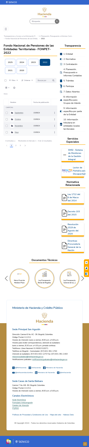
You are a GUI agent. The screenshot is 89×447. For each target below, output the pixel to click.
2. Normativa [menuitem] (69, 59)
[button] (82, 278)
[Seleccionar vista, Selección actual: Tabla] (8, 88)
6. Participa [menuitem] (69, 86)
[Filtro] (13, 80)
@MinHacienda (19, 368)
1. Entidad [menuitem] (68, 54)
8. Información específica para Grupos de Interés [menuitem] (72, 99)
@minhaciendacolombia (22, 372)
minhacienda (35, 368)
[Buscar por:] (43, 80)
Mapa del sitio (55, 414)
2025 (10, 62)
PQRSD (15, 408)
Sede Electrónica (19, 400)
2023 (33, 62)
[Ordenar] (27, 80)
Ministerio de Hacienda (53, 368)
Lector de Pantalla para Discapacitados (80, 170)
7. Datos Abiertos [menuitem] (72, 91)
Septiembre (19, 113)
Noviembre (19, 126)
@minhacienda (64, 372)
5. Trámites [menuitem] (69, 80)
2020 (21, 70)
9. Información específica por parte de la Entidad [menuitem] (73, 111)
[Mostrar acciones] (54, 113)
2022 (45, 62)
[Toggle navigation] (5, 29)
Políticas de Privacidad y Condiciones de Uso (30, 414)
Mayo (17, 132)
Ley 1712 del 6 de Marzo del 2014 (74, 197)
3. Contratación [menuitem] (70, 64)
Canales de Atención (20, 405)
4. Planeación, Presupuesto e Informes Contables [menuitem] (73, 72)
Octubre (18, 119)
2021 (10, 70)
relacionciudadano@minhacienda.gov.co (27, 356)
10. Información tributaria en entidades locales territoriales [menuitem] (72, 124)
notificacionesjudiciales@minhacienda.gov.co (49, 359)
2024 (21, 62)
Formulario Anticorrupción (22, 402)
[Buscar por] (53, 80)
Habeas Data (68, 414)
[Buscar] (42, 21)
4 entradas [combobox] (11, 141)
